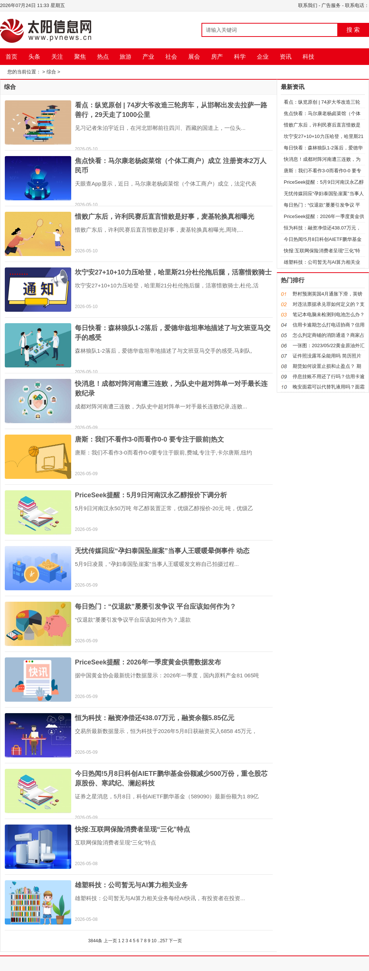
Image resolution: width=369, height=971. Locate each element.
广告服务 (331, 5)
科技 (308, 56)
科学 (240, 56)
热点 (103, 56)
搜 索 (353, 30)
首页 (11, 56)
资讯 (286, 56)
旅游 (125, 56)
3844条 (95, 940)
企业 (263, 56)
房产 (217, 56)
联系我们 (307, 5)
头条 (34, 56)
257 (164, 940)
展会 (194, 56)
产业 (148, 56)
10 (153, 940)
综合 (51, 72)
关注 (57, 56)
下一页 (175, 940)
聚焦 (80, 56)
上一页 (110, 940)
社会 (171, 56)
